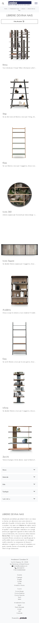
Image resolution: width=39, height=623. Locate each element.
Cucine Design (19, 591)
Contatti (19, 581)
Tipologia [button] (5, 492)
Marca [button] (4, 470)
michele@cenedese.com (20, 566)
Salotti (19, 605)
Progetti (19, 579)
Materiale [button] (5, 477)
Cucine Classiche (19, 595)
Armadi (19, 609)
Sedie (19, 599)
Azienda (19, 575)
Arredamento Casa (14, 9)
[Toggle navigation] (36, 3)
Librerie (23, 9)
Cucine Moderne (19, 593)
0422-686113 (20, 568)
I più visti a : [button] (7, 499)
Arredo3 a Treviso (19, 585)
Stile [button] (4, 484)
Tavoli (19, 597)
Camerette (19, 613)
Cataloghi (19, 577)
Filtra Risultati (19, 21)
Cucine (19, 589)
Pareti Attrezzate (19, 607)
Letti (19, 611)
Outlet (19, 583)
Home (5, 9)
